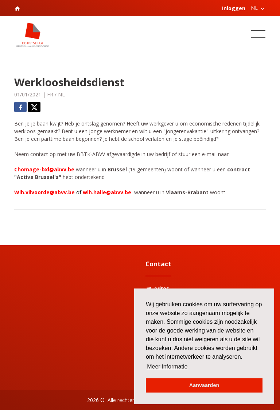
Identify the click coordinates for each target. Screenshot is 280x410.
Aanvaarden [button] (204, 385)
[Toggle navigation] (258, 35)
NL (61, 94)
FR (50, 94)
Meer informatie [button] (167, 366)
